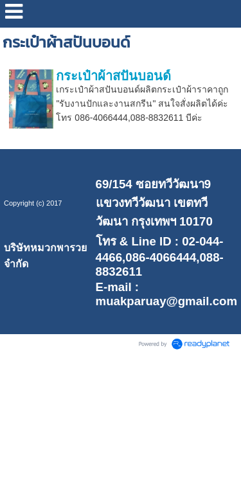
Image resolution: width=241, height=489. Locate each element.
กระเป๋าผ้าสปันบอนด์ (113, 76)
